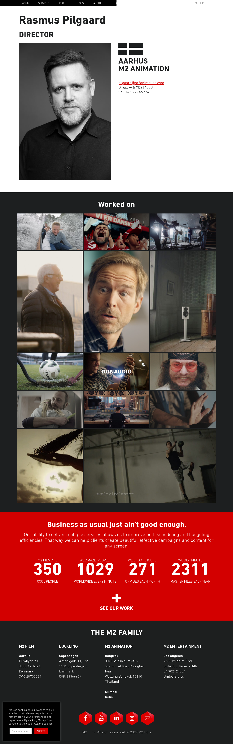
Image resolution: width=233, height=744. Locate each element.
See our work (116, 608)
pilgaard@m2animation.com (141, 83)
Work (25, 3)
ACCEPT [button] (41, 731)
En (217, 3)
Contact (120, 3)
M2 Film (199, 3)
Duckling (68, 647)
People (63, 3)
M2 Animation (119, 647)
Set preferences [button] (20, 731)
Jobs (81, 3)
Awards (170, 3)
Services (44, 3)
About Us (99, 3)
